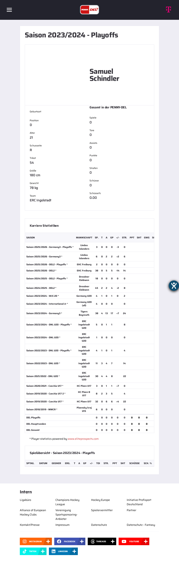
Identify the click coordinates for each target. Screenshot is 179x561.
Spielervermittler (102, 510)
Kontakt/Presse (30, 525)
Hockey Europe (100, 500)
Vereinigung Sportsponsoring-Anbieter (66, 514)
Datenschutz (99, 525)
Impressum (62, 525)
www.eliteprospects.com (83, 439)
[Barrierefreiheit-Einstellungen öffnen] (174, 285)
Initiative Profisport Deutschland (139, 502)
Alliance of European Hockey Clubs (33, 512)
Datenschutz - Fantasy (141, 525)
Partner (131, 510)
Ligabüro (25, 500)
